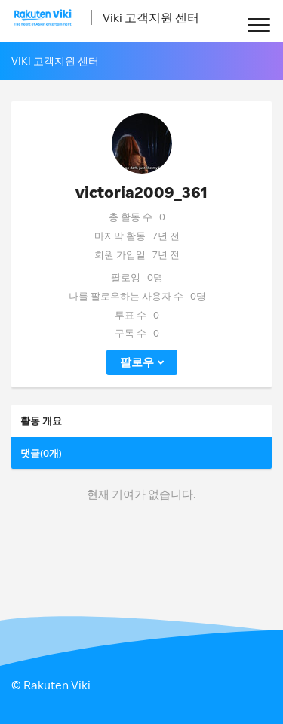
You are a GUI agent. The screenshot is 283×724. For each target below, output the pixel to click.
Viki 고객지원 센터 (151, 17)
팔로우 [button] (137, 362)
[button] (258, 25)
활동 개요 (41, 420)
